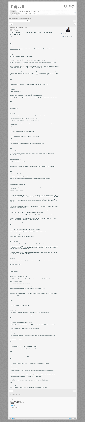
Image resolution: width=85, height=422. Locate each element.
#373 (11, 29)
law (14, 29)
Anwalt (17, 418)
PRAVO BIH (17, 6)
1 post (74, 20)
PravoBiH (13, 418)
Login (66, 6)
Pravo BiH (69, 418)
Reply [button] (11, 24)
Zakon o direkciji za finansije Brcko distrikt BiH (20, 18)
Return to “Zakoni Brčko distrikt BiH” (15, 394)
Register (72, 6)
